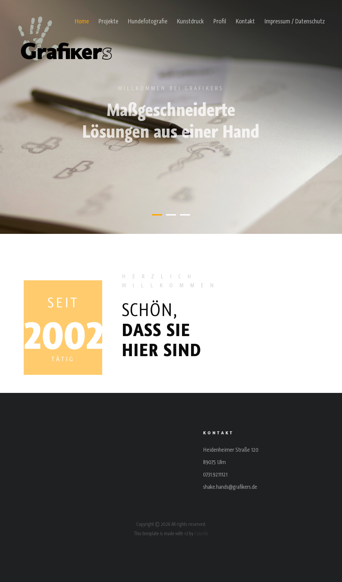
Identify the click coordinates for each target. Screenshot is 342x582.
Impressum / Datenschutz (294, 21)
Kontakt (245, 21)
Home (81, 21)
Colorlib (201, 534)
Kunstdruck (190, 21)
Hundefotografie (147, 21)
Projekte (108, 21)
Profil (219, 21)
